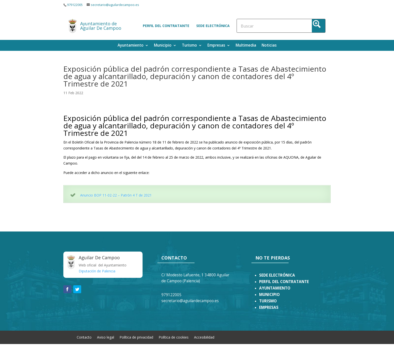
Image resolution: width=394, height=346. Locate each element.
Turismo (189, 46)
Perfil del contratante (166, 25)
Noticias (269, 46)
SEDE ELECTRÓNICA (277, 275)
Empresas (216, 46)
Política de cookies (174, 337)
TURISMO (268, 301)
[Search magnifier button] (318, 25)
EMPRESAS (268, 307)
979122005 (75, 5)
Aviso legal (105, 337)
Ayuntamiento (131, 46)
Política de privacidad (136, 337)
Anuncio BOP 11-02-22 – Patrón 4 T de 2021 (116, 195)
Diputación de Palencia (97, 271)
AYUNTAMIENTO (274, 288)
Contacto (84, 337)
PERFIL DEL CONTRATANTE (284, 281)
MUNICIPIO (269, 294)
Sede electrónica (213, 25)
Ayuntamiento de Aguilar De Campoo (100, 26)
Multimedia (246, 46)
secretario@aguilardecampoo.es (115, 5)
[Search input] (262, 26)
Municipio (163, 46)
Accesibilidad (204, 337)
